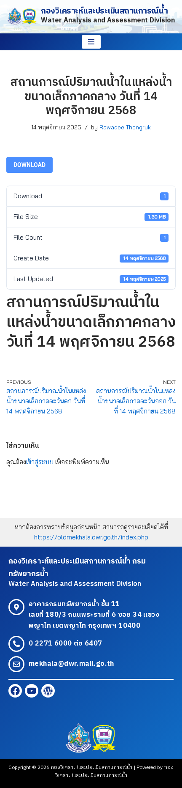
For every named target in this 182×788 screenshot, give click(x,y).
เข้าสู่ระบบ (40, 462)
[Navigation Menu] (91, 42)
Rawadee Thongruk (125, 127)
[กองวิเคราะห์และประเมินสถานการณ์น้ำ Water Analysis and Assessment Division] (91, 16)
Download (29, 164)
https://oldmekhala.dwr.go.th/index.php (91, 537)
